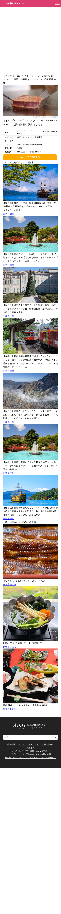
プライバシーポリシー (28, 744)
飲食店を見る (9, 584)
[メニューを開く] (56, 3)
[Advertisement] (30, 38)
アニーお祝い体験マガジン (14, 3)
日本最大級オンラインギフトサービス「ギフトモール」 (30, 757)
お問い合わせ (48, 744)
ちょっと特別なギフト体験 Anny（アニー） (30, 751)
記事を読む (8, 213)
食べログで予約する (30, 157)
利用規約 (30, 748)
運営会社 (11, 744)
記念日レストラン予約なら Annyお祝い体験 (30, 754)
